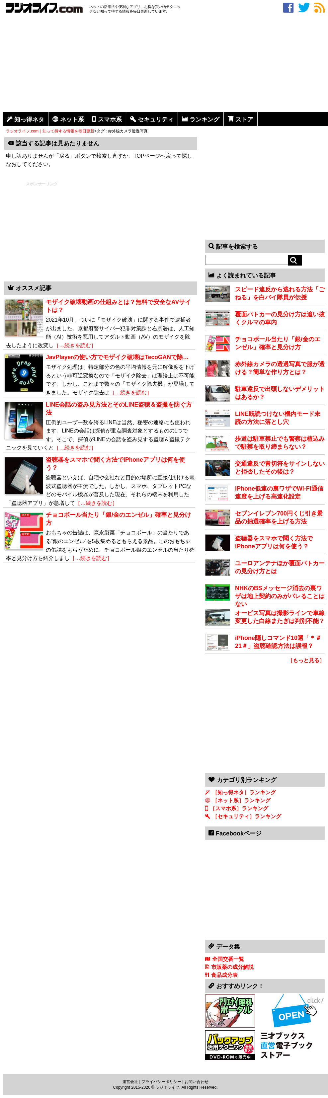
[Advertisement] (165, 64)
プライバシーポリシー (161, 1081)
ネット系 (72, 119)
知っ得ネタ (29, 119)
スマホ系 (110, 119)
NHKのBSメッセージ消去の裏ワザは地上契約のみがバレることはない (280, 596)
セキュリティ (156, 119)
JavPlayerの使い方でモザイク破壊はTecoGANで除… (117, 357)
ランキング (204, 119)
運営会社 (130, 1081)
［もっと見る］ (306, 660)
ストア (244, 119)
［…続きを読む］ (75, 345)
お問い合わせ (196, 1081)
